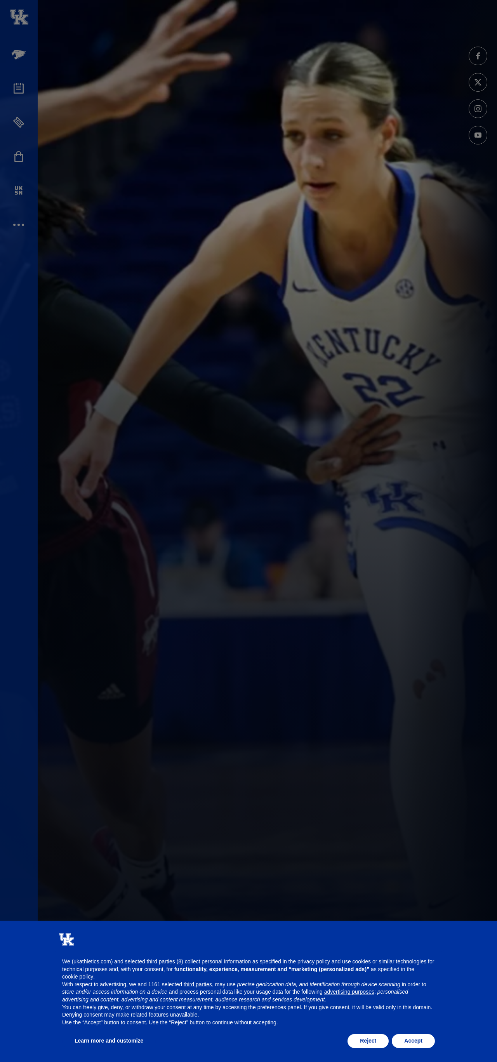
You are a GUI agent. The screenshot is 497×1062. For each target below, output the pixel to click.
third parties (198, 984)
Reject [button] (368, 1041)
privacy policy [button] (313, 961)
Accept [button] (413, 1041)
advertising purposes (349, 992)
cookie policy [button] (77, 976)
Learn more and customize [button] (109, 1041)
